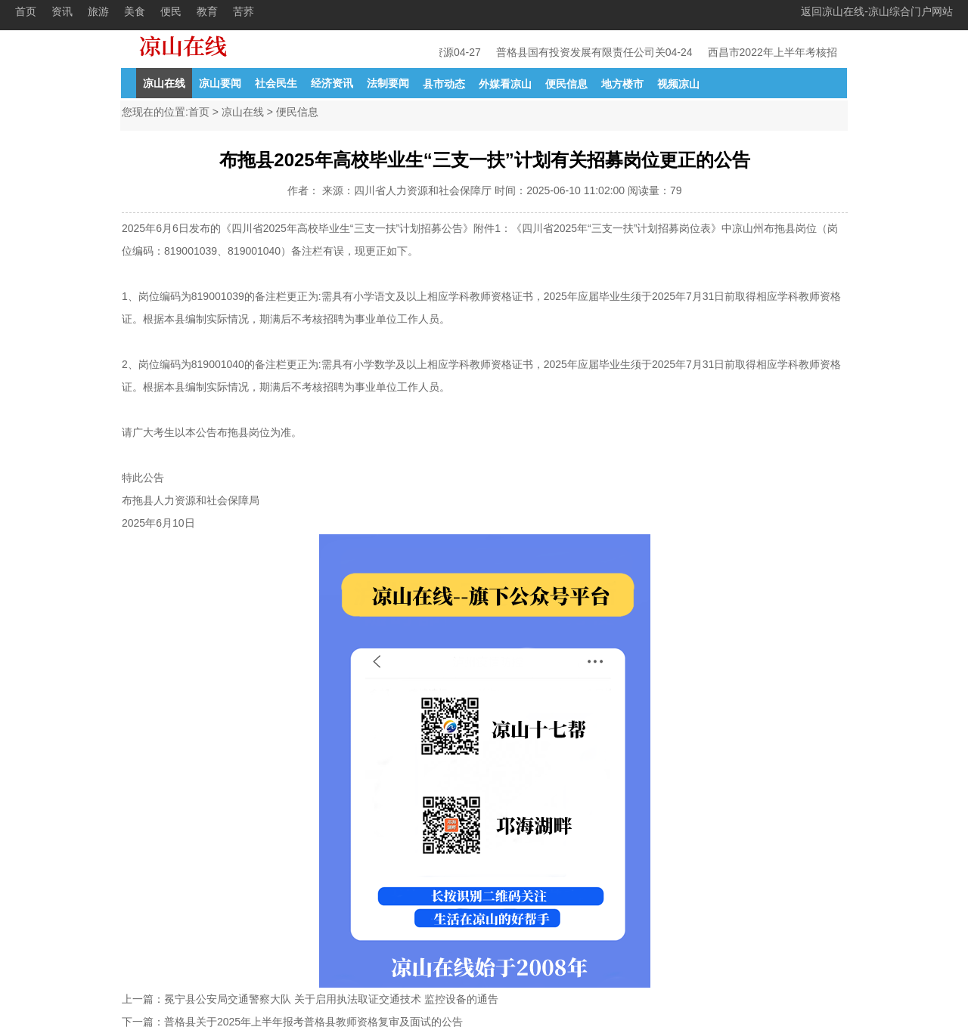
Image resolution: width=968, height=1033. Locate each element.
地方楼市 (622, 84)
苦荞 (243, 11)
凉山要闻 (220, 83)
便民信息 (566, 84)
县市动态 (444, 84)
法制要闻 (388, 83)
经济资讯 (332, 83)
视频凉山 (678, 84)
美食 (134, 11)
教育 (207, 11)
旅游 (98, 11)
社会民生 (276, 83)
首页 (25, 11)
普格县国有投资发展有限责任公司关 (581, 52)
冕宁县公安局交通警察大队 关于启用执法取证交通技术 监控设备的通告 (331, 999)
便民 (171, 11)
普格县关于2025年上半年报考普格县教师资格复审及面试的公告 (313, 1022)
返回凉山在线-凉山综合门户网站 (877, 11)
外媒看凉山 (505, 84)
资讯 (62, 11)
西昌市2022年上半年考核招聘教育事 (794, 52)
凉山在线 (164, 83)
